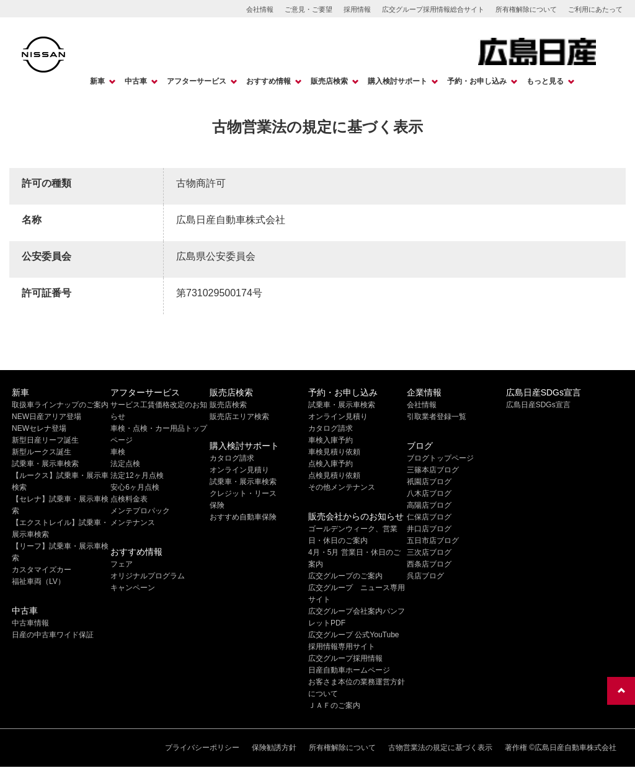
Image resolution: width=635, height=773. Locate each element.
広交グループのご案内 (345, 576)
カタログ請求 (232, 458)
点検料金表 (129, 499)
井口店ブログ (429, 528)
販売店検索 (329, 81)
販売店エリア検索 (239, 416)
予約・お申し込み (477, 81)
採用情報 (357, 9)
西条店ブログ (429, 564)
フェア (121, 564)
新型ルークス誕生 (41, 452)
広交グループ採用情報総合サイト (433, 9)
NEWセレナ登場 (39, 428)
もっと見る (545, 81)
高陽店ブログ (429, 505)
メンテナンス (132, 522)
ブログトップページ (440, 458)
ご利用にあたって (595, 9)
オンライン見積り (239, 470)
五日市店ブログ (433, 540)
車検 (117, 452)
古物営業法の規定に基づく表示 (440, 747)
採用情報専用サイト (341, 646)
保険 (217, 505)
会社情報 (259, 9)
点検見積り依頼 (334, 475)
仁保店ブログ (429, 517)
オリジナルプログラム (147, 576)
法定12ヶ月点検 (136, 475)
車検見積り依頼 (334, 452)
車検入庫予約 (330, 440)
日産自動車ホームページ (349, 670)
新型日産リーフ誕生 (45, 440)
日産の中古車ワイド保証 (53, 634)
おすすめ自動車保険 (243, 517)
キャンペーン (132, 587)
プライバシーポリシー (202, 747)
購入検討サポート (397, 81)
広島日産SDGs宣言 (538, 404)
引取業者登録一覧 (436, 416)
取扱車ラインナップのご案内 (60, 404)
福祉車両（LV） (38, 581)
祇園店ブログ (429, 481)
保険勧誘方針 (274, 747)
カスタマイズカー (41, 569)
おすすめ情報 (268, 81)
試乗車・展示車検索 (45, 463)
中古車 (136, 81)
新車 (97, 81)
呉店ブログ (425, 576)
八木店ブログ (429, 493)
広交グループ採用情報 (345, 658)
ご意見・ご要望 (308, 9)
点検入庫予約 (330, 463)
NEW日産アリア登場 (46, 416)
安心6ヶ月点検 (134, 487)
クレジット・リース (243, 493)
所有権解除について (526, 9)
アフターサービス (196, 81)
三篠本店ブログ (433, 470)
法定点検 (125, 463)
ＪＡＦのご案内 (334, 705)
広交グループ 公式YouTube (353, 634)
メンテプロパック (140, 510)
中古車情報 (30, 623)
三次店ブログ (429, 552)
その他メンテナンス (341, 487)
